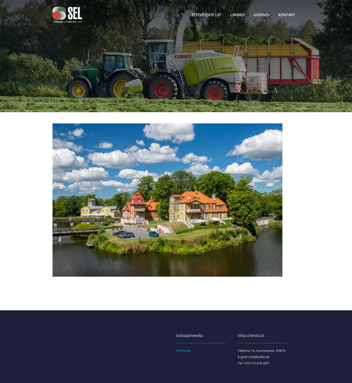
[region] (176, 56)
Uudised (261, 14)
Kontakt (286, 14)
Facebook (183, 350)
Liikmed (237, 14)
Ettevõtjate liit (206, 14)
